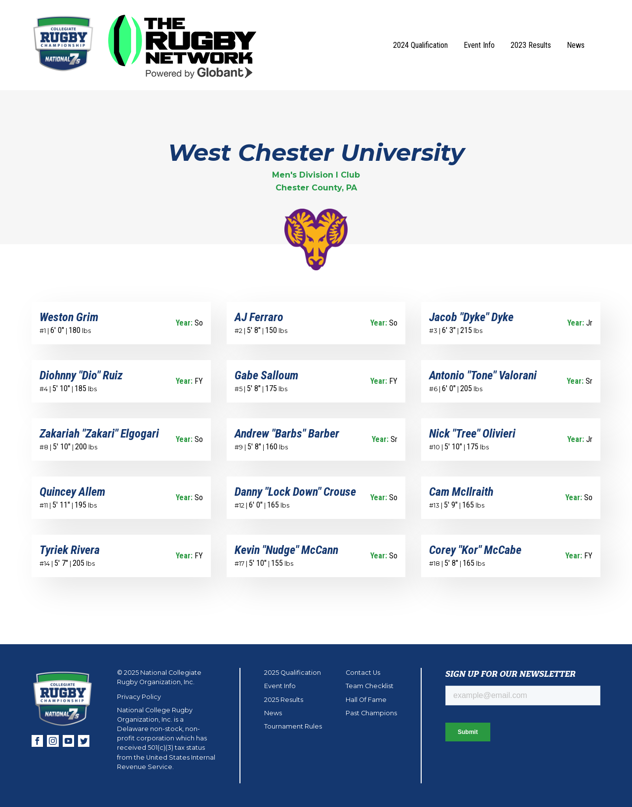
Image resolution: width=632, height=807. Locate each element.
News (576, 45)
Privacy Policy (139, 696)
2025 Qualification (292, 672)
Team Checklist (370, 686)
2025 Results (283, 699)
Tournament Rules (293, 726)
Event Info (479, 45)
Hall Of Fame (366, 699)
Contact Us (363, 672)
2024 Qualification (420, 45)
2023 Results (531, 45)
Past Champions (371, 713)
